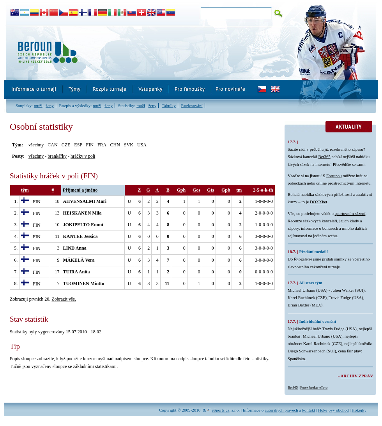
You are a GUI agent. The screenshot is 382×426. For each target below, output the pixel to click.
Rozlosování (192, 105)
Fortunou (334, 175)
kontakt (308, 410)
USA (141, 145)
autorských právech (281, 410)
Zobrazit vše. (63, 299)
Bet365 (324, 156)
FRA (101, 145)
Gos (196, 190)
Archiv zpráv (357, 375)
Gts (210, 190)
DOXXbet (318, 201)
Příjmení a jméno (80, 190)
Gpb (225, 190)
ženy (50, 105)
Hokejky (359, 410)
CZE (66, 145)
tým (25, 190)
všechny (36, 145)
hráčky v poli (83, 156)
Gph (181, 190)
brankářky (57, 156)
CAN (52, 145)
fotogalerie (303, 259)
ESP (78, 145)
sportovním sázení (350, 213)
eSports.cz (221, 410)
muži (38, 105)
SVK (128, 145)
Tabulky (169, 105)
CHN (115, 145)
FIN (90, 145)
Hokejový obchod (333, 410)
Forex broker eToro (313, 387)
